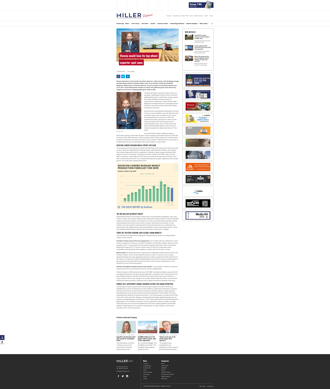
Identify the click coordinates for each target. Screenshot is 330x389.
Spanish (132, 5)
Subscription (146, 374)
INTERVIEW (164, 368)
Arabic (142, 5)
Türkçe (163, 5)
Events (191, 15)
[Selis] (198, 131)
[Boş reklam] (198, 94)
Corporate (168, 15)
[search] (212, 23)
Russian (153, 5)
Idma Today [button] (203, 23)
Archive (206, 15)
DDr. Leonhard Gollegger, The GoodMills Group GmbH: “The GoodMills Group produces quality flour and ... (147, 346)
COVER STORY (164, 365)
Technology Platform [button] (177, 23)
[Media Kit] (198, 215)
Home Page (120, 23)
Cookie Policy (210, 386)
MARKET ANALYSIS (165, 376)
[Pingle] (198, 118)
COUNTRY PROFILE (165, 372)
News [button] (127, 23)
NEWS (162, 363)
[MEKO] (198, 191)
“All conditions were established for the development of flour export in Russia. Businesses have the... (168, 346)
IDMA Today (164, 378)
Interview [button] (145, 23)
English (122, 5)
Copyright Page (176, 15)
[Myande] (198, 167)
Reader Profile (185, 15)
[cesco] (198, 155)
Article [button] (152, 23)
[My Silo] (198, 106)
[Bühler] (198, 143)
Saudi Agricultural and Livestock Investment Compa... (202, 41)
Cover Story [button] (135, 23)
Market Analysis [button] (191, 23)
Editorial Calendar (198, 15)
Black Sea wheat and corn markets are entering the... (201, 64)
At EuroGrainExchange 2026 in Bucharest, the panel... (201, 52)
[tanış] (198, 179)
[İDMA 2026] (198, 80)
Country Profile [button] (162, 23)
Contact (211, 15)
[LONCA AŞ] (198, 203)
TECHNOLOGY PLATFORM (167, 374)
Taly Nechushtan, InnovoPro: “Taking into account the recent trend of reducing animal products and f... (125, 346)
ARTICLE (163, 370)
